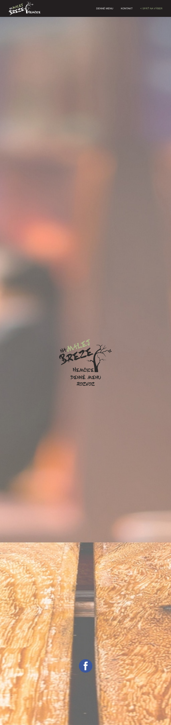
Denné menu (104, 8)
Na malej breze (30, 8)
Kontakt (127, 8)
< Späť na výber (151, 8)
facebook (85, 665)
